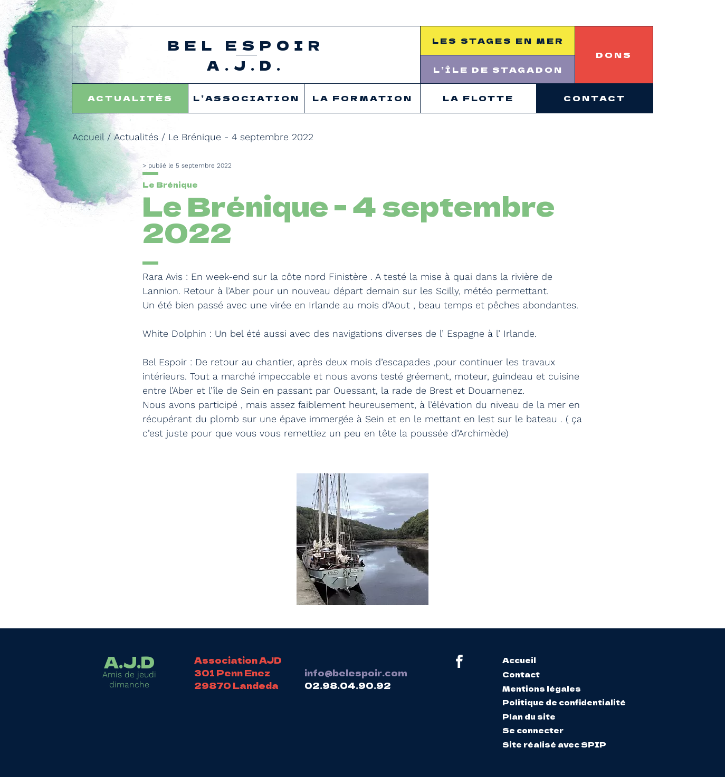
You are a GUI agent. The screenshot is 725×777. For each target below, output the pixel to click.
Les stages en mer (498, 40)
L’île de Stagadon (498, 69)
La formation (362, 97)
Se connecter (533, 730)
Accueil (88, 136)
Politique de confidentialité (564, 702)
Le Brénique (170, 184)
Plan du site (529, 716)
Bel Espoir (246, 55)
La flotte (478, 97)
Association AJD (238, 660)
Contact (595, 97)
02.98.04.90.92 (347, 685)
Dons (614, 54)
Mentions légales (541, 688)
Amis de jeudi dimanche (129, 671)
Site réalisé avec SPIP (554, 744)
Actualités (130, 97)
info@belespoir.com (355, 672)
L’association (246, 97)
